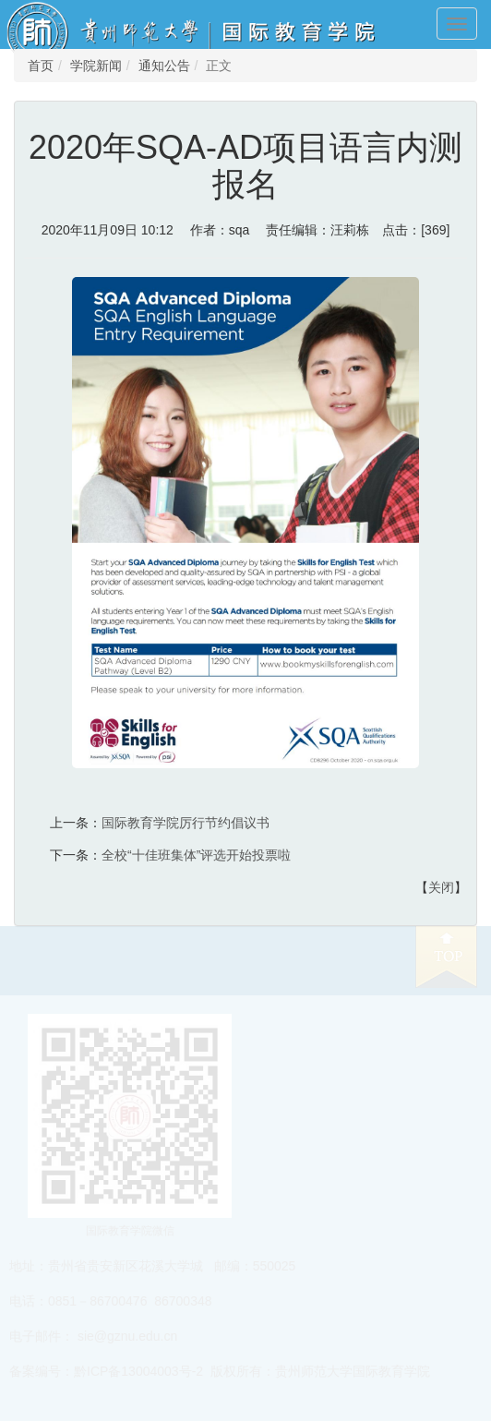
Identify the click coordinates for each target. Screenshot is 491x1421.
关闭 (441, 887)
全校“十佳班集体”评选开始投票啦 (196, 855)
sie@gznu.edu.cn (127, 1336)
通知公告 (164, 65)
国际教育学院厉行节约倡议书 (185, 822)
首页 (41, 65)
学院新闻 (96, 65)
